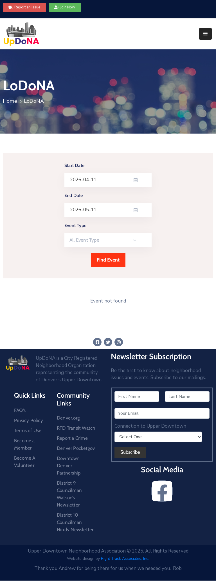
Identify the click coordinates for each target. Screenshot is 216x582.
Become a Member (24, 444)
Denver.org (68, 418)
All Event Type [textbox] (84, 240)
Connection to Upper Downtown (150, 426)
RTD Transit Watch (76, 428)
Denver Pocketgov (76, 448)
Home (10, 101)
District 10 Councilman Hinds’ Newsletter (75, 522)
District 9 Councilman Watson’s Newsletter (69, 494)
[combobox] (108, 240)
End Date (73, 195)
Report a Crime (72, 438)
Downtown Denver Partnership (68, 465)
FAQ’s (20, 410)
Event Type (75, 225)
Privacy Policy (28, 420)
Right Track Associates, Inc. (125, 558)
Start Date (74, 165)
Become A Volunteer (24, 461)
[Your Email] (162, 413)
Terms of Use (27, 430)
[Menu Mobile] (205, 34)
